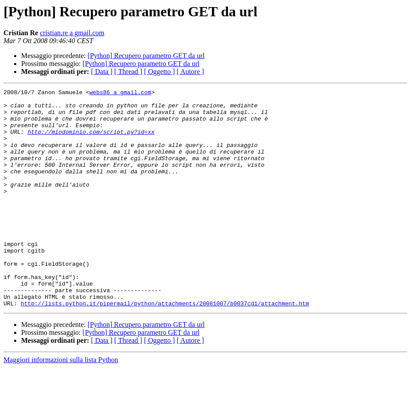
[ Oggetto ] (159, 71)
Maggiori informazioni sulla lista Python (61, 403)
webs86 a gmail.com (120, 93)
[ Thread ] (128, 71)
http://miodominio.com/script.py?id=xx (91, 141)
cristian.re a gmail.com (72, 33)
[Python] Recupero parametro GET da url (146, 55)
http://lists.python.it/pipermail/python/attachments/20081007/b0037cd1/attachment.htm (165, 347)
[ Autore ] (190, 71)
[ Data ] (102, 71)
